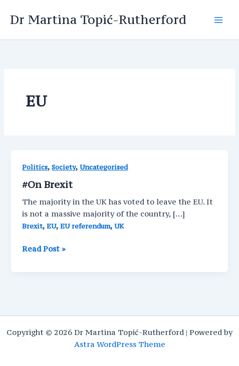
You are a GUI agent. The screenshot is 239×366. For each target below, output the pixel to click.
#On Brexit (47, 184)
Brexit (32, 226)
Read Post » (44, 249)
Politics (35, 167)
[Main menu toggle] (218, 20)
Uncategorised (104, 167)
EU (51, 226)
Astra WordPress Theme (119, 344)
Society (64, 167)
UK (119, 226)
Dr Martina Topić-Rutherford (98, 20)
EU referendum (85, 226)
